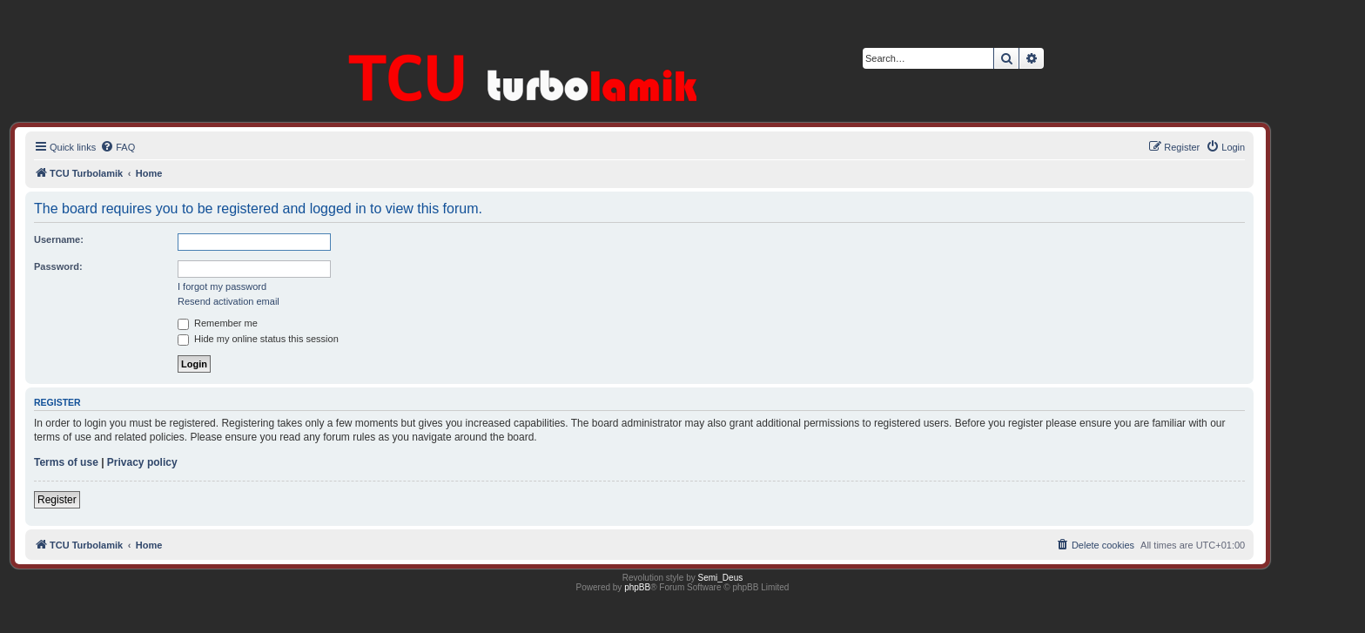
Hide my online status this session (258, 338)
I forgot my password (222, 286)
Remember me (218, 323)
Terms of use (66, 462)
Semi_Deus (720, 577)
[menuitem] (117, 147)
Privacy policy (142, 462)
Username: (59, 239)
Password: (58, 266)
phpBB (637, 587)
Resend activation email (228, 301)
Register (57, 500)
